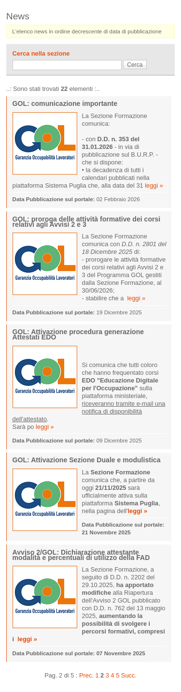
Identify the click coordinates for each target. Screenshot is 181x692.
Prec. (86, 675)
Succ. (129, 675)
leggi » (154, 185)
